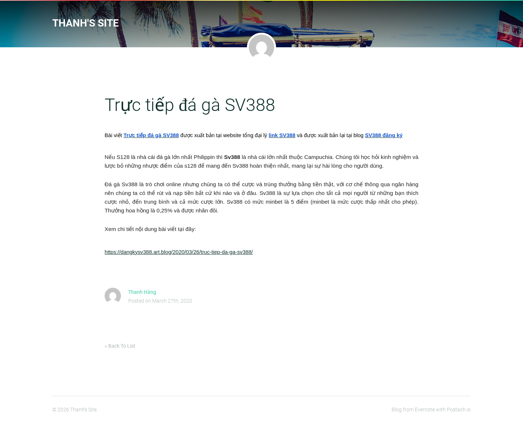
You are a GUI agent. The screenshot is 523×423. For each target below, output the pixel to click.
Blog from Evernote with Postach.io (431, 409)
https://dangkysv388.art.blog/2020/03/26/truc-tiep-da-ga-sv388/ (179, 252)
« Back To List (120, 346)
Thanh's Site (85, 23)
